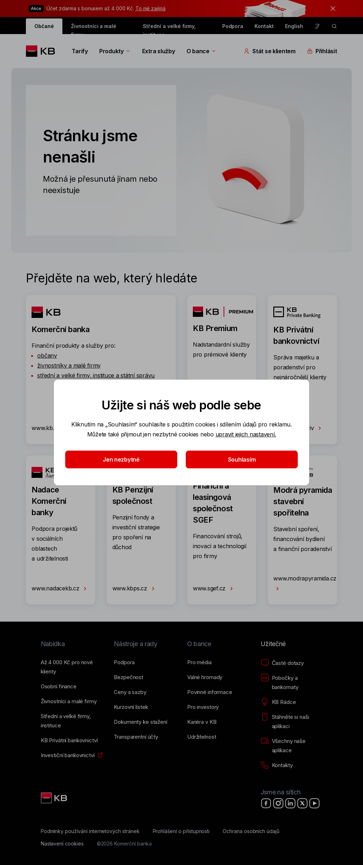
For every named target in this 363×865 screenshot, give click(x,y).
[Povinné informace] (209, 692)
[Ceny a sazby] (130, 692)
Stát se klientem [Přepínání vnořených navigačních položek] (270, 51)
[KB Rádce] (278, 702)
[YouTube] (314, 803)
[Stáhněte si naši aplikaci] (292, 721)
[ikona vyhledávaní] (334, 26)
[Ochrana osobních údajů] (251, 831)
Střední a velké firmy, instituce (169, 28)
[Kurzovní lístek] (131, 707)
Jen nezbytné (121, 459)
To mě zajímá (150, 8)
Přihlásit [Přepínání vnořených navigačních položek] (322, 51)
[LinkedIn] (290, 803)
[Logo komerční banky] (43, 51)
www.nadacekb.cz (60, 588)
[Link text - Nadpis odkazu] (54, 798)
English (294, 26)
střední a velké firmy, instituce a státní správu (96, 375)
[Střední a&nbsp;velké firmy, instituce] (72, 721)
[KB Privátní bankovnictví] (69, 740)
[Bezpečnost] (128, 677)
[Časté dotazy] (282, 663)
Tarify (80, 51)
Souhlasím (242, 459)
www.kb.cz (51, 428)
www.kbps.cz (134, 588)
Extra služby (158, 51)
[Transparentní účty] (136, 737)
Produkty (115, 51)
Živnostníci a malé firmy (93, 28)
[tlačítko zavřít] (331, 8)
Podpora (233, 26)
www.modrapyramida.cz (304, 584)
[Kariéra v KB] (201, 722)
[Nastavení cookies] (62, 843)
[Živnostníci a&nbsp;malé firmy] (69, 701)
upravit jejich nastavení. (246, 434)
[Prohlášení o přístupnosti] (181, 831)
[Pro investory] (203, 707)
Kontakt (264, 26)
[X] (302, 803)
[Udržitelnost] (201, 737)
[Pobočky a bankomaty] (292, 682)
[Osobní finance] (59, 686)
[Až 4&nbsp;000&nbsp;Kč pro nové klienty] (72, 667)
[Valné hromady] (204, 677)
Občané (44, 26)
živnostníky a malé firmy (69, 365)
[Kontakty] (277, 765)
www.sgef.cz (214, 588)
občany (47, 355)
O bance (201, 51)
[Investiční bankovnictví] (68, 755)
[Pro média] (199, 662)
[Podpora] (124, 662)
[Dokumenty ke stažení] (140, 722)
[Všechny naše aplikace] (292, 746)
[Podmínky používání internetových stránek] (90, 831)
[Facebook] (266, 803)
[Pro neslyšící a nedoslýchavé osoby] (317, 26)
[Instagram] (278, 803)
